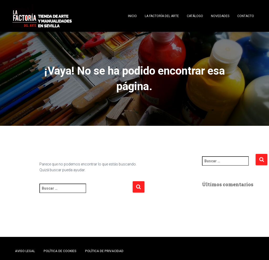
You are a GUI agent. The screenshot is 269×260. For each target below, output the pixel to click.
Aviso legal (25, 251)
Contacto (245, 16)
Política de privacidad (104, 251)
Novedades (220, 16)
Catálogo (195, 16)
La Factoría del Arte (162, 16)
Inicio (132, 16)
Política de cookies (60, 251)
